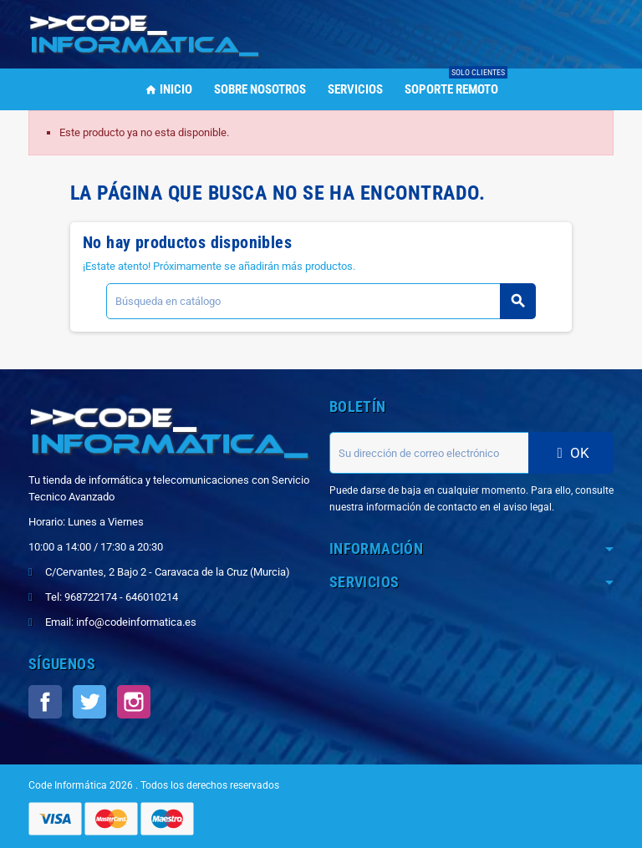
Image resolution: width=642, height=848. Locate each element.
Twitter (89, 702)
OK (571, 452)
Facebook (45, 702)
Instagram (133, 702)
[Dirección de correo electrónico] (428, 453)
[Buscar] (320, 301)
